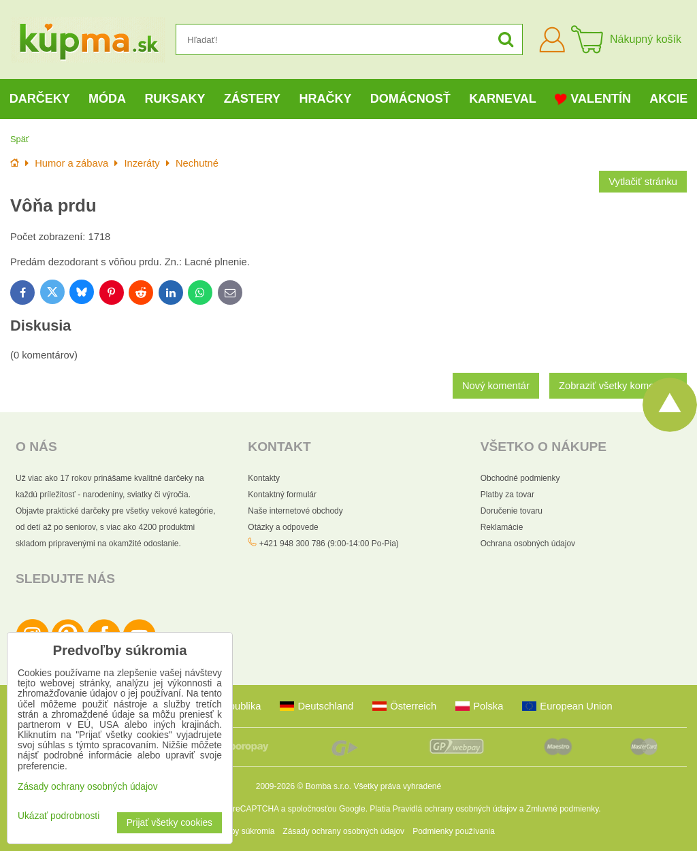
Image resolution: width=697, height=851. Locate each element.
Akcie (668, 98)
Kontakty (264, 478)
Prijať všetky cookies (169, 823)
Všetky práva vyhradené (397, 786)
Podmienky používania (453, 831)
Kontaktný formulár (282, 494)
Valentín (593, 99)
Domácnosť (410, 98)
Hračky (325, 98)
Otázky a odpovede (283, 527)
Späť (19, 139)
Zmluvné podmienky (562, 809)
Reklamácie (502, 527)
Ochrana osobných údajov (528, 543)
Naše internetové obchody (295, 511)
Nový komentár (496, 385)
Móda (107, 98)
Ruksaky (174, 98)
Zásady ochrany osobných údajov (343, 831)
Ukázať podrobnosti (58, 816)
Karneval (502, 98)
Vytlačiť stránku (643, 181)
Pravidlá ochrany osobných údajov (455, 809)
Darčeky (40, 98)
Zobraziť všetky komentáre (618, 385)
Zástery (252, 98)
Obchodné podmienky (520, 478)
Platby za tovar (507, 494)
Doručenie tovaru (511, 511)
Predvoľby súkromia (238, 831)
